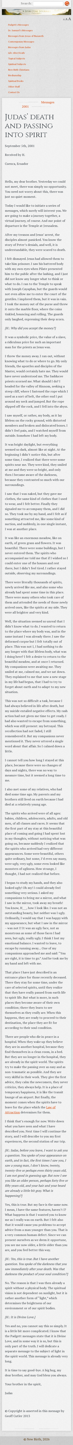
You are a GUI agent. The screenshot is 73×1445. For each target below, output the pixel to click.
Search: (42, 3)
